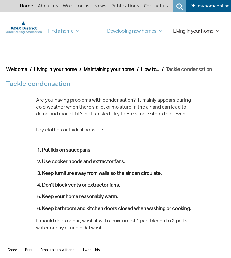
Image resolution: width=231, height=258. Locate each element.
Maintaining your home (109, 69)
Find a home (63, 31)
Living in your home (196, 31)
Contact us (156, 6)
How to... (150, 69)
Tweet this (91, 249)
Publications (125, 6)
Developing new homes (134, 31)
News (100, 6)
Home (26, 6)
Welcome (16, 69)
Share (12, 249)
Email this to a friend (57, 249)
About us (48, 6)
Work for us (76, 6)
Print (29, 249)
